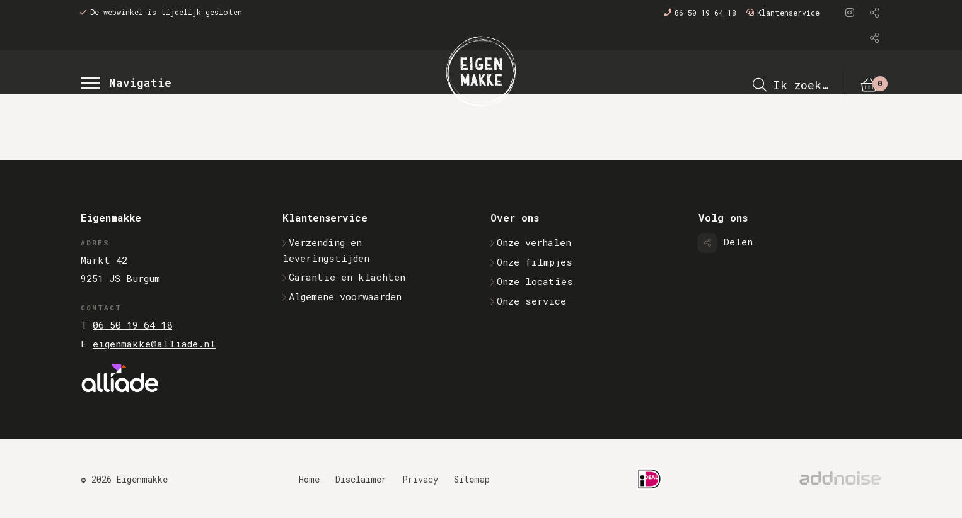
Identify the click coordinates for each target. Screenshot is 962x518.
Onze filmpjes (531, 262)
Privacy (420, 479)
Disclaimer (360, 479)
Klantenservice (783, 13)
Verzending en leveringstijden (325, 250)
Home (309, 479)
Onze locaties (531, 281)
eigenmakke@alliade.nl (154, 343)
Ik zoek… (790, 85)
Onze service (528, 301)
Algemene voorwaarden (342, 296)
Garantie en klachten (343, 277)
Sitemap (472, 479)
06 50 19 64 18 (700, 13)
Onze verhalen (530, 242)
